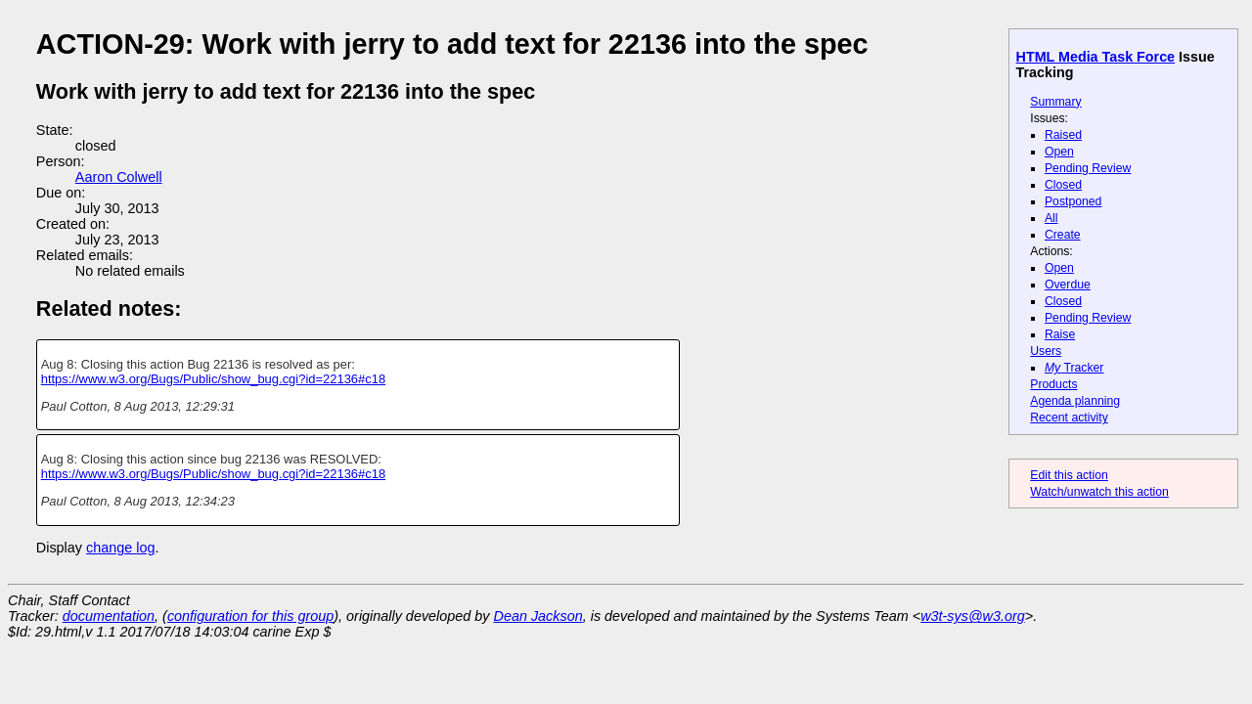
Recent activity (1069, 417)
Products (1053, 384)
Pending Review (1088, 168)
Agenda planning (1075, 401)
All (1051, 218)
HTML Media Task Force (1096, 57)
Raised (1063, 135)
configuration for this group (250, 616)
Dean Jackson (538, 616)
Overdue (1068, 284)
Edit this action (1069, 475)
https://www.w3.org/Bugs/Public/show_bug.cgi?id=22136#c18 (213, 379)
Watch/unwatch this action (1099, 492)
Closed (1063, 185)
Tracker (1074, 367)
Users (1045, 351)
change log (120, 547)
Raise (1060, 334)
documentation (109, 616)
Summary (1055, 102)
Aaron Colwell (118, 177)
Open (1059, 151)
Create (1063, 235)
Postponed (1073, 201)
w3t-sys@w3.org (972, 616)
